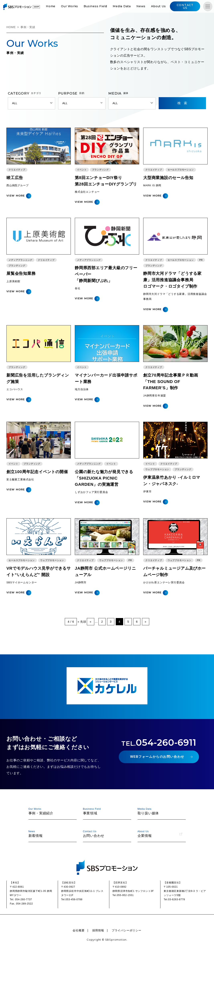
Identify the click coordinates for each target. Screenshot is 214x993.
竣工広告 (15, 184)
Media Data (128, 6)
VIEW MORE (15, 201)
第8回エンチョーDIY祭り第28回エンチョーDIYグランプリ (106, 190)
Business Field (101, 6)
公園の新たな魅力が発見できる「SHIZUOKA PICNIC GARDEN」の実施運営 (106, 508)
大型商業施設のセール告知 (169, 184)
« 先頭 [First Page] (81, 657)
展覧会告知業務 (21, 292)
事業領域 (105, 846)
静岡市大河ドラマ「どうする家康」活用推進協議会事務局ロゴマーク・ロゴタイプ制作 (174, 298)
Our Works (75, 6)
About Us (164, 6)
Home (56, 6)
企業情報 (160, 869)
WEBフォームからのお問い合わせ (157, 792)
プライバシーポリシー (126, 965)
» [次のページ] (146, 657)
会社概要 (78, 965)
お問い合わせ (105, 869)
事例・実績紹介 (50, 846)
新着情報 (50, 869)
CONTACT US (189, 6)
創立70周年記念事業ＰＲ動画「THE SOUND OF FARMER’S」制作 (172, 405)
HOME (11, 27)
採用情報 (98, 965)
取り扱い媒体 (160, 846)
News (147, 6)
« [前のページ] (90, 657)
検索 (183, 103)
